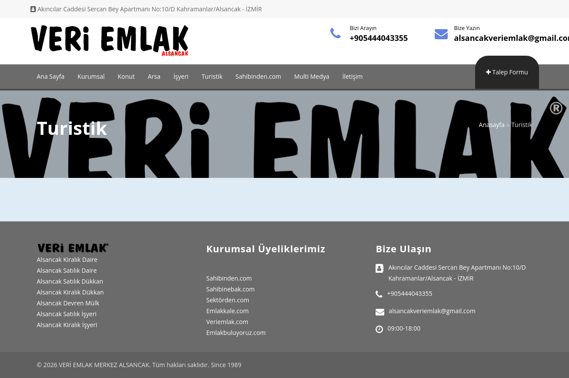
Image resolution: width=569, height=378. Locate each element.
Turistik (212, 76)
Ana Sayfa (51, 76)
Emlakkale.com (227, 311)
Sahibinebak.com (230, 289)
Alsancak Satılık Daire (67, 270)
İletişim (353, 76)
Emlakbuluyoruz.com (236, 332)
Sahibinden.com (258, 76)
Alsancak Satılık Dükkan (70, 281)
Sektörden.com (227, 300)
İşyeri (181, 76)
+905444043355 (379, 38)
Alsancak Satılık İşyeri (67, 314)
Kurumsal (90, 76)
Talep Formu (507, 72)
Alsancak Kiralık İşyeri (67, 325)
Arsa (154, 76)
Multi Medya (311, 76)
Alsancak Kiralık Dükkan (70, 292)
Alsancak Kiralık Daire (67, 259)
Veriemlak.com (227, 322)
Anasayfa (492, 124)
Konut (126, 76)
